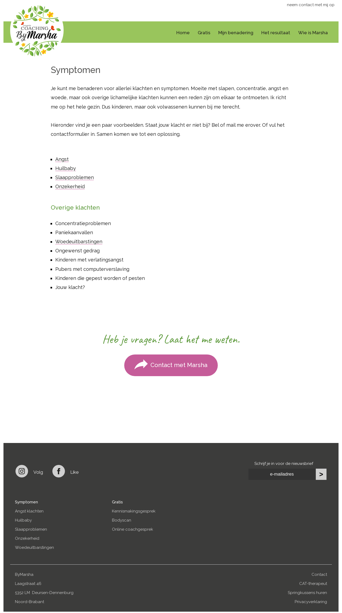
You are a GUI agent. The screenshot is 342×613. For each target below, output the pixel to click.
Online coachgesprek (132, 529)
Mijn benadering (235, 32)
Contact (319, 574)
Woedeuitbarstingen (78, 241)
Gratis (204, 32)
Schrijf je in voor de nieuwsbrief (283, 463)
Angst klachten (29, 511)
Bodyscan (121, 520)
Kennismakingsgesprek (134, 511)
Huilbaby (65, 168)
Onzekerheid (70, 186)
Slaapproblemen (74, 177)
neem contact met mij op (311, 4)
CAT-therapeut (313, 583)
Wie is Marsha (313, 32)
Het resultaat (275, 32)
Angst (62, 159)
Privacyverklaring (311, 601)
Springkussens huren (307, 592)
